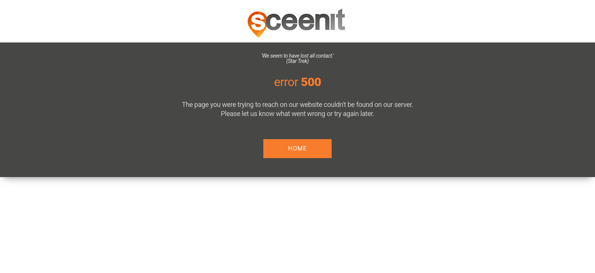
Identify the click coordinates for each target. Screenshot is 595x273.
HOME (297, 148)
